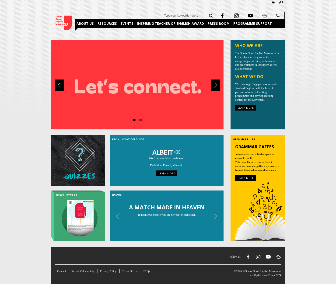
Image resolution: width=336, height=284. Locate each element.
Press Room (219, 23)
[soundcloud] (263, 15)
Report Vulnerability (82, 271)
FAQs (147, 271)
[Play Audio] (178, 152)
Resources (107, 23)
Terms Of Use (130, 271)
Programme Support (252, 23)
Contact (61, 271)
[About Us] (137, 84)
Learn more (246, 107)
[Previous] (59, 85)
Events (127, 23)
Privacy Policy (108, 271)
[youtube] (249, 15)
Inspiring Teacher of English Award (170, 23)
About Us (85, 23)
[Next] (215, 85)
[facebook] (221, 15)
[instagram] (235, 15)
